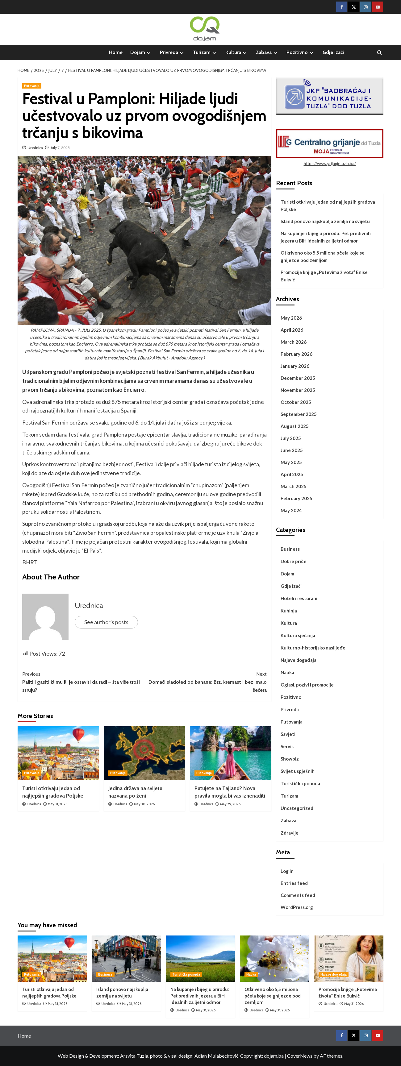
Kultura (236, 52)
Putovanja (292, 721)
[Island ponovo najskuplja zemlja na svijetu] (126, 958)
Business (290, 549)
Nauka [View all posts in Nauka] (251, 974)
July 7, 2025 (60, 147)
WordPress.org (297, 907)
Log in (287, 871)
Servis (287, 746)
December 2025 (298, 378)
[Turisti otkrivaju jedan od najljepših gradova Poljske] (58, 753)
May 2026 (291, 318)
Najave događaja (298, 660)
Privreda (172, 52)
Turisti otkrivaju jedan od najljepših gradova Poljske (328, 205)
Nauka (287, 672)
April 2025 (292, 474)
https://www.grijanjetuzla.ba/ (330, 163)
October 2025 (296, 402)
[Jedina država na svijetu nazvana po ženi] (144, 753)
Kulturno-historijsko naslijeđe (313, 647)
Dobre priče (294, 561)
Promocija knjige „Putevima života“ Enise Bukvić (324, 275)
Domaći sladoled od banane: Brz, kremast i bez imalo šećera (205, 681)
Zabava (267, 52)
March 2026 (294, 342)
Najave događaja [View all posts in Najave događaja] (333, 974)
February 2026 (296, 354)
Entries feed (294, 883)
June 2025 (292, 450)
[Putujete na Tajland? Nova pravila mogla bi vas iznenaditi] (230, 753)
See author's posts (106, 622)
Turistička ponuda (300, 783)
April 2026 (292, 330)
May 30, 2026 (144, 804)
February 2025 (296, 498)
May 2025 (291, 462)
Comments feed (298, 895)
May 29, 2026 (230, 804)
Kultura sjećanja (298, 635)
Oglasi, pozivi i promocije (307, 684)
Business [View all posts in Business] (105, 974)
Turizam (205, 52)
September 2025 (299, 414)
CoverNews (299, 1056)
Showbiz (290, 758)
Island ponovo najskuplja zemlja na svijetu (325, 221)
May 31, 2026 (57, 804)
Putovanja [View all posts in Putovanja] (32, 86)
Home (116, 52)
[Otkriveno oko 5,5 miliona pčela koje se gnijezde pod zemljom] (274, 958)
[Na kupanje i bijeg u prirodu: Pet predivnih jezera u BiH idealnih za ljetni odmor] (200, 958)
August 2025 (295, 426)
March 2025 (294, 486)
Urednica (35, 147)
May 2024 (291, 510)
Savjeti (288, 734)
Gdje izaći (333, 52)
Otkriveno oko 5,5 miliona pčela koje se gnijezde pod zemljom (323, 256)
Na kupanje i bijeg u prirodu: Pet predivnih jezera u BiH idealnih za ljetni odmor (326, 236)
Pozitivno (300, 52)
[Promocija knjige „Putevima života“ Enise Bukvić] (348, 958)
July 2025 (291, 438)
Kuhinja (289, 610)
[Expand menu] (148, 53)
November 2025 (298, 390)
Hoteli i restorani (299, 598)
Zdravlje (290, 833)
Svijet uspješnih (298, 771)
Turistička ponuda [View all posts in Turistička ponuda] (186, 974)
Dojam (141, 52)
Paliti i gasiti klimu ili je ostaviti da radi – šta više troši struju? (83, 681)
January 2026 (295, 366)
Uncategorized (297, 808)
